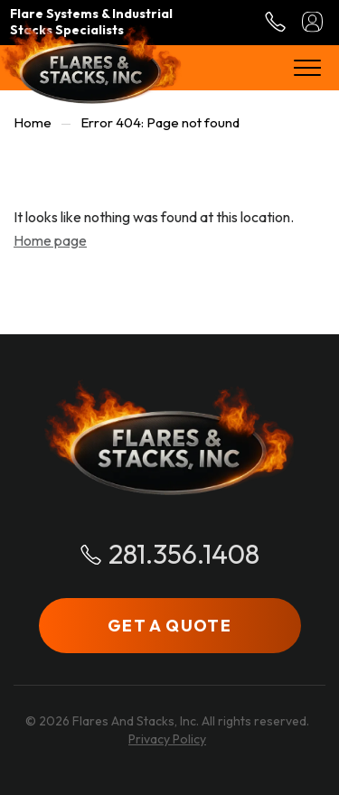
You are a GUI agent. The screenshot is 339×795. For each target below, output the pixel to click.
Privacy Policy (167, 739)
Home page (50, 240)
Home (33, 122)
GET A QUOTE (169, 625)
